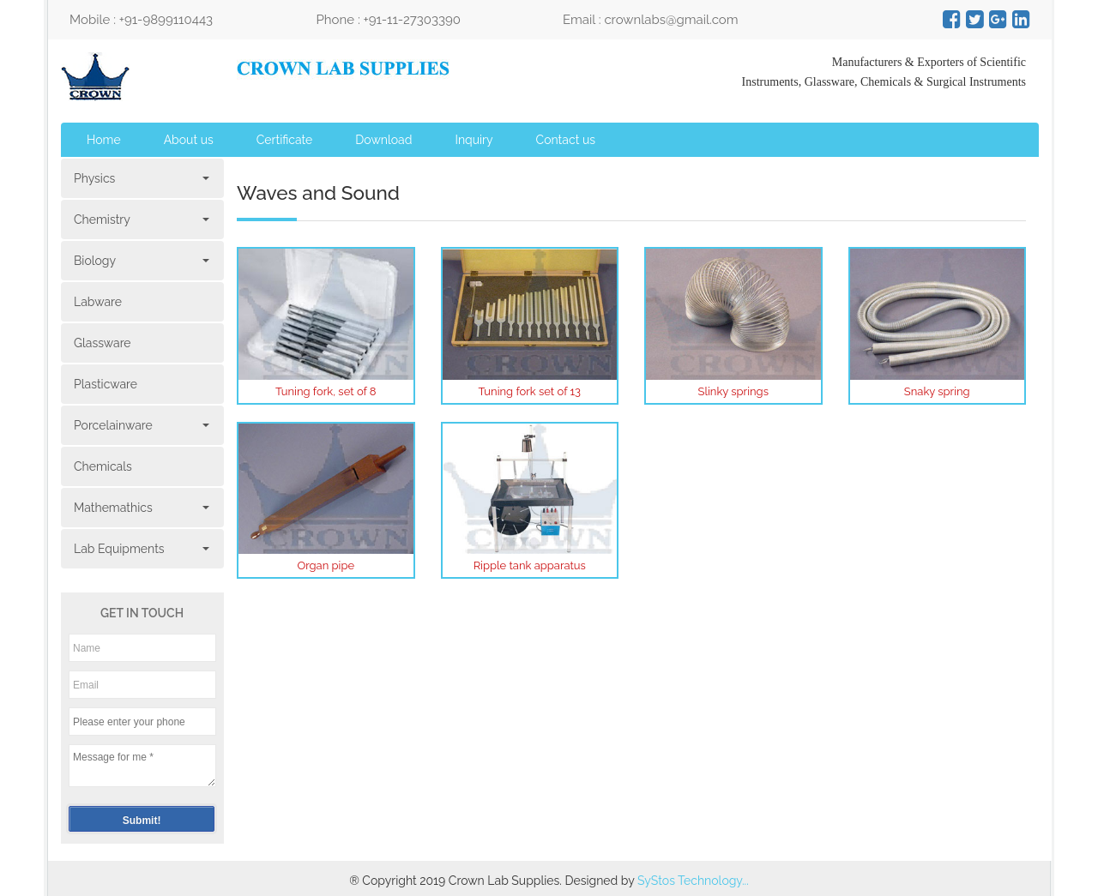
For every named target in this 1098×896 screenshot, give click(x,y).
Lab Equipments (140, 549)
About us (189, 140)
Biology (140, 261)
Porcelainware (140, 425)
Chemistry (140, 219)
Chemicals (103, 466)
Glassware (102, 343)
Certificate (284, 140)
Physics (140, 178)
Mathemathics (140, 507)
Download (383, 140)
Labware (98, 302)
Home (104, 140)
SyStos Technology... (693, 880)
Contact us (565, 140)
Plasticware (105, 384)
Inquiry (473, 140)
